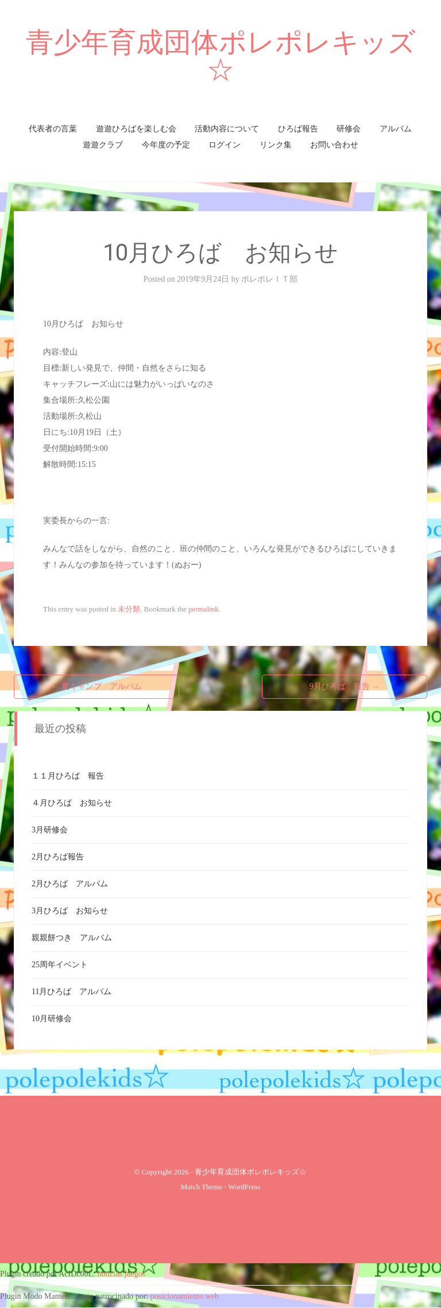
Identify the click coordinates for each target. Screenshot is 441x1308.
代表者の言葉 (53, 128)
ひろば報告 (298, 128)
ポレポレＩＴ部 (269, 279)
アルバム (396, 128)
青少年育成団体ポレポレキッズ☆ (221, 56)
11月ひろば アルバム (71, 991)
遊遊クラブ (103, 145)
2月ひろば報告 (58, 856)
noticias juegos (122, 1274)
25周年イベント (60, 964)
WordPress (244, 1186)
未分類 (129, 609)
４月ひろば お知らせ (72, 803)
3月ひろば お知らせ (70, 910)
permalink (203, 609)
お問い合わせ (334, 145)
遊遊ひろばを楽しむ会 (136, 128)
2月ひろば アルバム (70, 883)
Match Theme (201, 1186)
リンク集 (276, 145)
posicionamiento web (184, 1296)
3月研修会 (50, 830)
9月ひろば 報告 (345, 686)
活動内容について (227, 128)
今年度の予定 (166, 145)
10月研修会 (52, 1018)
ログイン (224, 145)
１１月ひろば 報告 (68, 776)
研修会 (348, 128)
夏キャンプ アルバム (96, 686)
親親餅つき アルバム (72, 937)
